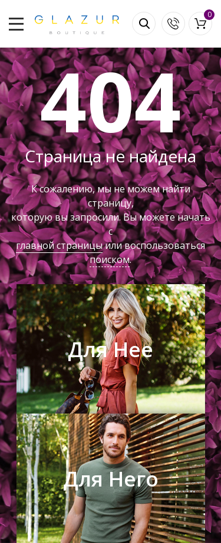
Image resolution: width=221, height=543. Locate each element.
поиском (110, 259)
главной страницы (59, 245)
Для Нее (110, 349)
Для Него (111, 478)
